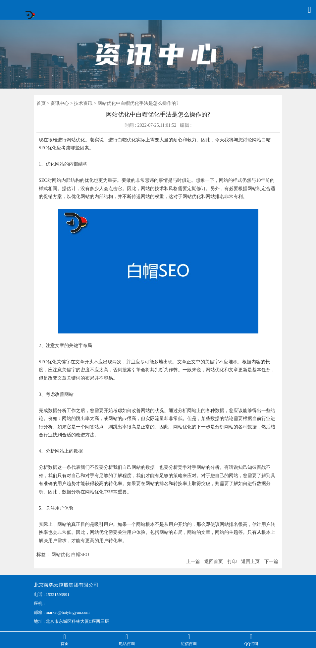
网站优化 (60, 554)
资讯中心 (59, 103)
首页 (41, 103)
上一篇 (193, 561)
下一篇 (271, 561)
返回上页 (250, 561)
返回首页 (213, 561)
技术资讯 (83, 103)
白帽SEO (80, 554)
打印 (232, 561)
